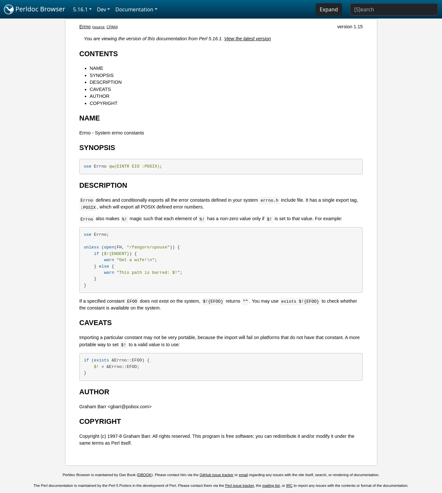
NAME (96, 68)
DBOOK (145, 475)
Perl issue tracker (239, 485)
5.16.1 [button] (80, 9)
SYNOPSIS (102, 75)
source (99, 27)
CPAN (112, 27)
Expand (329, 9)
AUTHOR (100, 96)
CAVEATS (100, 89)
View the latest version (247, 38)
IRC (289, 485)
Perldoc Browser (34, 9)
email (243, 475)
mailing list (271, 485)
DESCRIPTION (106, 82)
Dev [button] (101, 9)
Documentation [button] (134, 9)
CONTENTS (98, 54)
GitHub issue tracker (217, 475)
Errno (85, 26)
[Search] (394, 9)
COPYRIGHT (104, 103)
